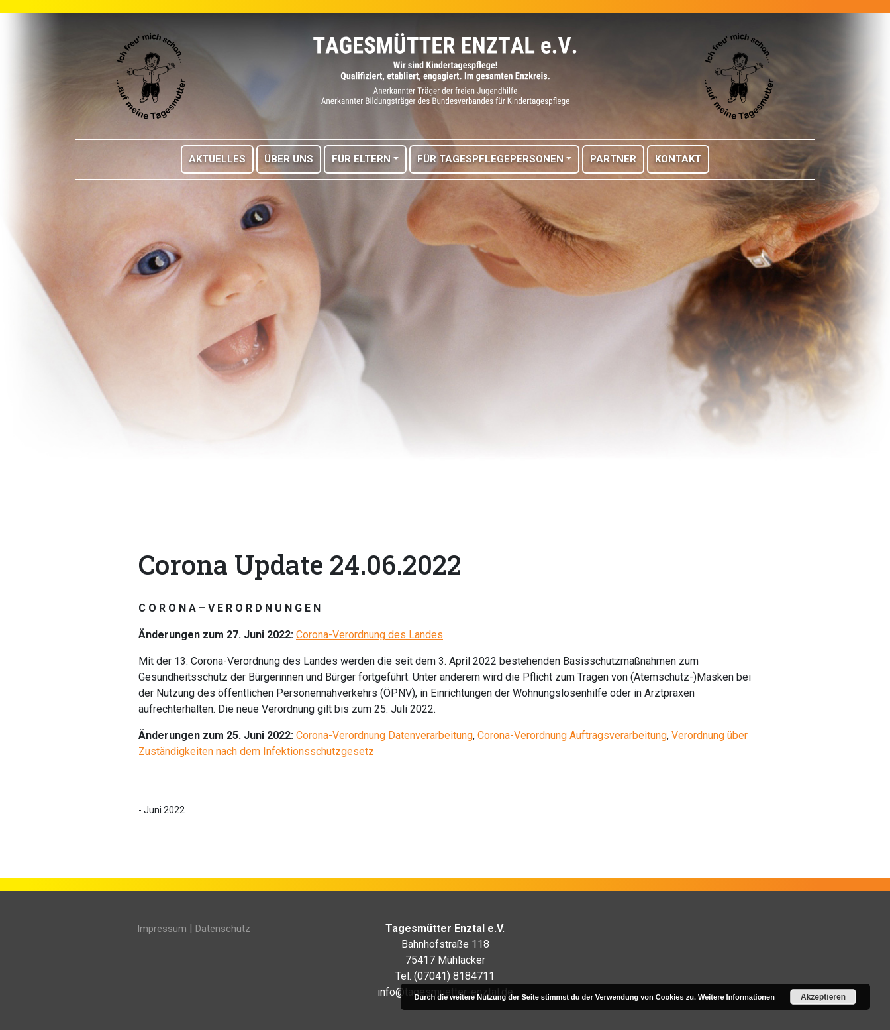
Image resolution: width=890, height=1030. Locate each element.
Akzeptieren (823, 996)
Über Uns (288, 159)
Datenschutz (222, 929)
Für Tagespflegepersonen (490, 159)
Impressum (162, 929)
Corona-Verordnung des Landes (369, 634)
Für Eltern (361, 159)
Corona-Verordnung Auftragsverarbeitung (572, 735)
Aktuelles (217, 159)
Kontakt (678, 159)
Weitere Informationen (736, 997)
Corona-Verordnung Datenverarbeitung (384, 735)
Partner (613, 159)
